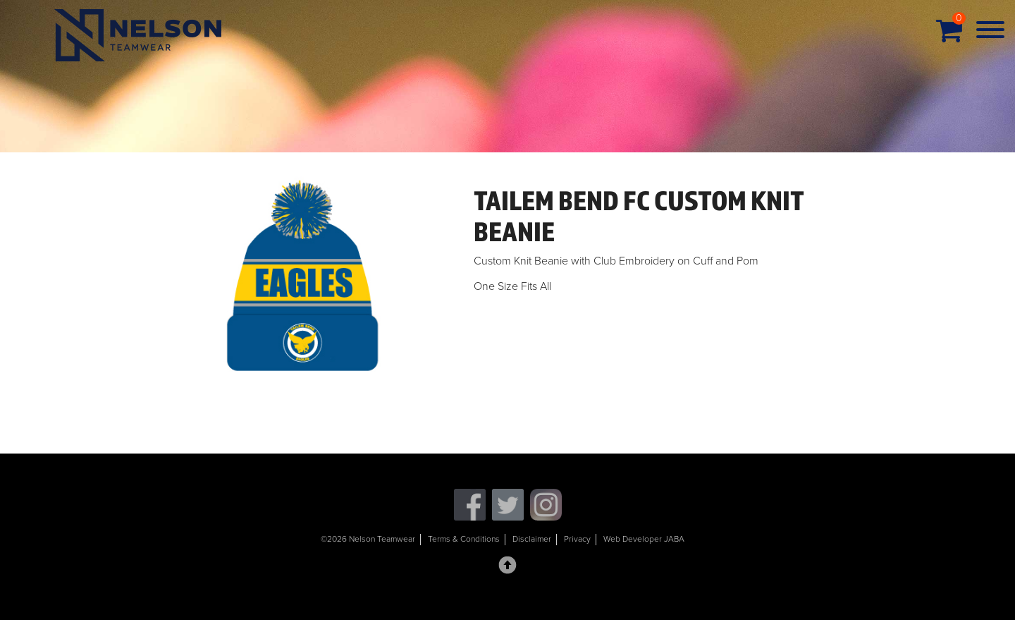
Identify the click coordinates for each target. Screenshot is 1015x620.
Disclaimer (531, 539)
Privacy (577, 539)
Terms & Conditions (464, 539)
